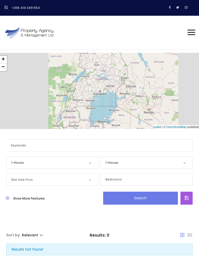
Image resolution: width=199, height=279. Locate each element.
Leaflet (157, 126)
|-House (17, 162)
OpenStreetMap (176, 126)
